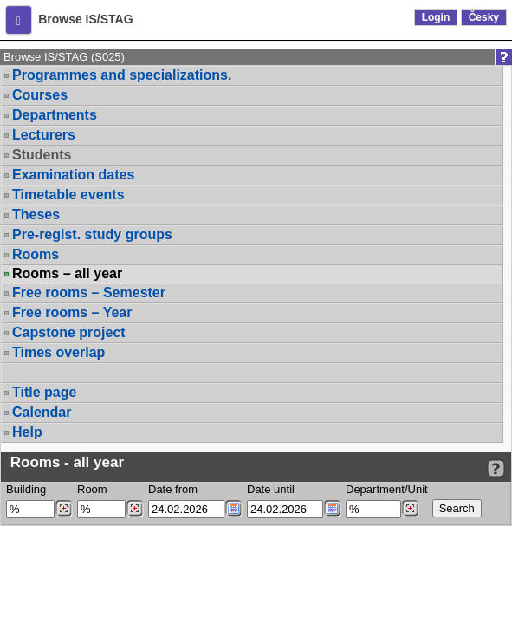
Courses (40, 95)
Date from (173, 489)
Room (92, 489)
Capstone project (69, 332)
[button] (18, 20)
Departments (54, 114)
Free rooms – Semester (88, 292)
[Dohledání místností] (135, 508)
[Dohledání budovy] (64, 508)
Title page (44, 392)
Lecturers (43, 134)
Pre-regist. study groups (92, 234)
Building (26, 489)
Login (436, 17)
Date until (271, 489)
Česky (484, 17)
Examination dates (73, 174)
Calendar (41, 412)
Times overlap (58, 352)
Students (41, 154)
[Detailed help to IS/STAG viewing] (496, 468)
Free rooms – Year (72, 312)
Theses (36, 214)
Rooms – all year (67, 274)
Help (27, 432)
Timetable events (68, 194)
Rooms (35, 254)
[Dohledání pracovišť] (410, 508)
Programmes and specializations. (121, 75)
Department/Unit (387, 489)
